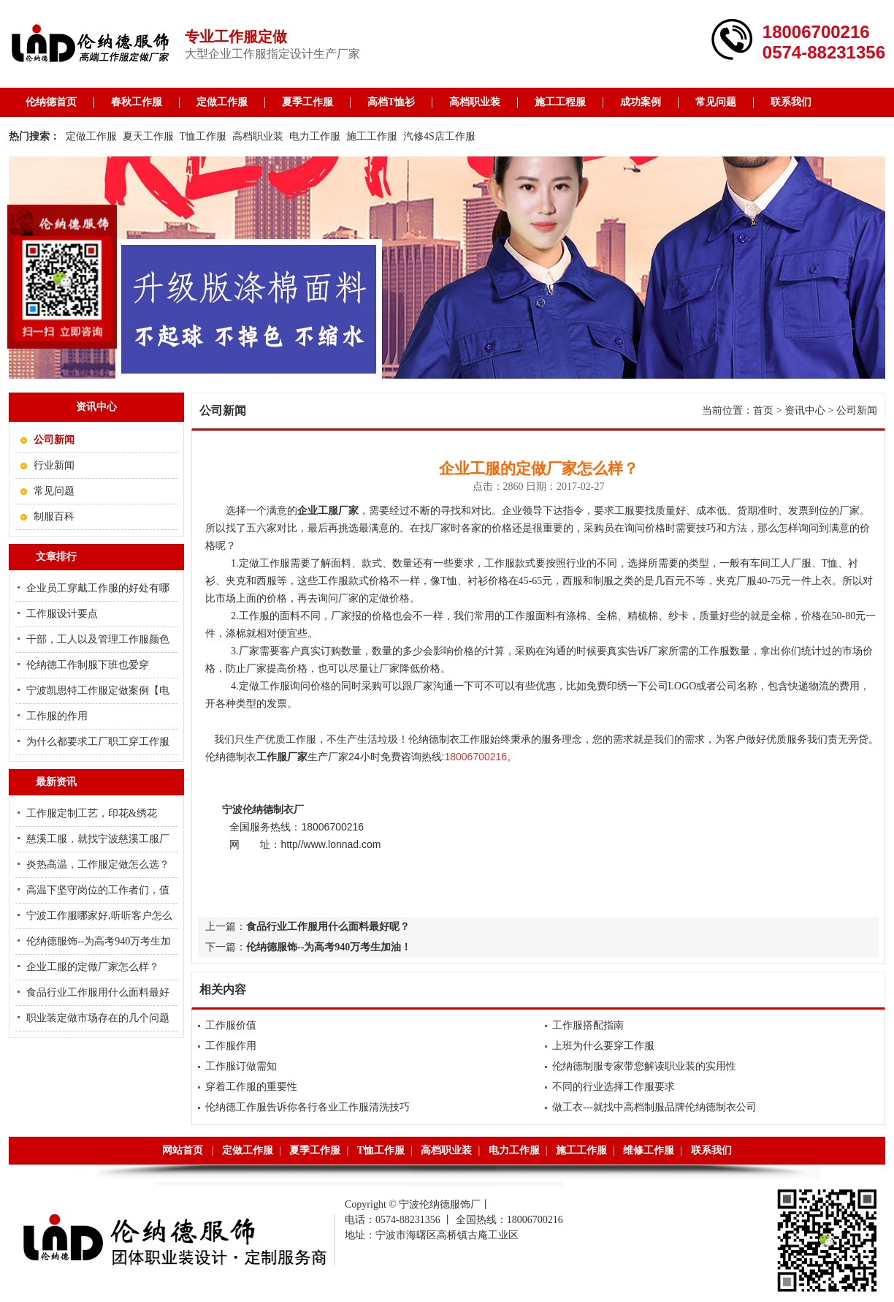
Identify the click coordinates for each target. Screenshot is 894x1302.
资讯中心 (804, 410)
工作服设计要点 (62, 613)
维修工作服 (648, 1150)
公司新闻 (856, 410)
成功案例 (640, 101)
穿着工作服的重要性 (251, 1086)
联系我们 (791, 101)
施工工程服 (560, 101)
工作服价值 (230, 1025)
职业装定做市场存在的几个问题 (97, 1018)
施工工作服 (371, 136)
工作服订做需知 (241, 1066)
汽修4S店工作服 (439, 136)
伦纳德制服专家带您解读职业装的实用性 (644, 1066)
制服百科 (54, 516)
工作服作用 (230, 1045)
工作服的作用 (57, 716)
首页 (763, 410)
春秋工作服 (136, 101)
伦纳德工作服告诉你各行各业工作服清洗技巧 (307, 1107)
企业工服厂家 (328, 510)
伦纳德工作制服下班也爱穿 (87, 664)
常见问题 (715, 101)
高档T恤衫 (391, 101)
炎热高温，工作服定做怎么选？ (97, 864)
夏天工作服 (148, 136)
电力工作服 (314, 136)
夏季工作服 (307, 101)
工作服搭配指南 (588, 1025)
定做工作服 (222, 101)
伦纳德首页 (51, 101)
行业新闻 (54, 465)
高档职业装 (474, 101)
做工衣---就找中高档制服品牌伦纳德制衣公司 (654, 1107)
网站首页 (182, 1150)
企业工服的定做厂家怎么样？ (92, 966)
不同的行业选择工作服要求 (613, 1086)
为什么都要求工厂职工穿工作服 (97, 741)
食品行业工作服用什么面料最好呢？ (328, 926)
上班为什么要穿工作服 (603, 1045)
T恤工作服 (203, 136)
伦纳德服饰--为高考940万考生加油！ (328, 947)
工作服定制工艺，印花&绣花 (91, 813)
